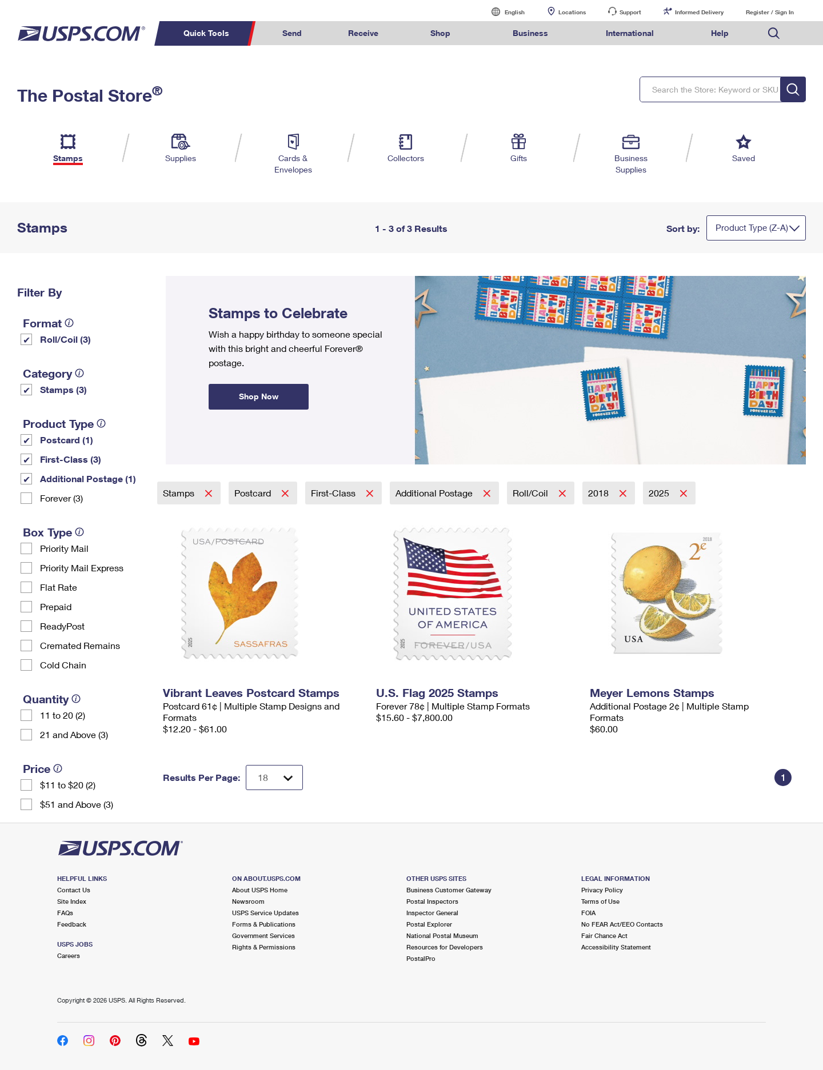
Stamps (180, 492)
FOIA (588, 912)
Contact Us (73, 889)
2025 (660, 492)
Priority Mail (64, 548)
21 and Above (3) (74, 734)
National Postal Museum (442, 935)
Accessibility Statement (616, 947)
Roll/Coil (531, 492)
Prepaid (55, 606)
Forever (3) (61, 497)
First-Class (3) (70, 459)
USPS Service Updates (265, 912)
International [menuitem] (630, 33)
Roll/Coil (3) (65, 339)
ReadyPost (62, 625)
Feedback (71, 924)
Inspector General (432, 912)
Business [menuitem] (530, 33)
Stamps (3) (63, 389)
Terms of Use (600, 901)
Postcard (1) (66, 439)
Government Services (263, 935)
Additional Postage (435, 492)
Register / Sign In (770, 12)
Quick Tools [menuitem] (206, 33)
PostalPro (421, 958)
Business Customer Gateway (449, 889)
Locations (572, 12)
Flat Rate (58, 587)
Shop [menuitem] (440, 33)
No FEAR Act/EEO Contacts (622, 924)
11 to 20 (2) (62, 715)
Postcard (253, 492)
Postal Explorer (429, 924)
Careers (68, 955)
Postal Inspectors (432, 901)
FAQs (65, 912)
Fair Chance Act (604, 935)
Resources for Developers (444, 947)
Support (630, 12)
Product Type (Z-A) (752, 227)
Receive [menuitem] (363, 33)
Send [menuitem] (292, 33)
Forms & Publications (263, 924)
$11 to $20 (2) (67, 784)
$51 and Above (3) (76, 804)
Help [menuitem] (720, 33)
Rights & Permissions (263, 947)
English (503, 11)
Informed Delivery (699, 12)
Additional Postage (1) (88, 478)
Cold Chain (63, 664)
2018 (599, 492)
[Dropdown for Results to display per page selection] (274, 777)
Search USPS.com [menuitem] (774, 33)
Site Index (71, 901)
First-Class (334, 492)
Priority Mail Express (81, 567)
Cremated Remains (80, 645)
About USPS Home (259, 889)
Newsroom (248, 901)
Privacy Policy (602, 889)
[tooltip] (69, 322)
